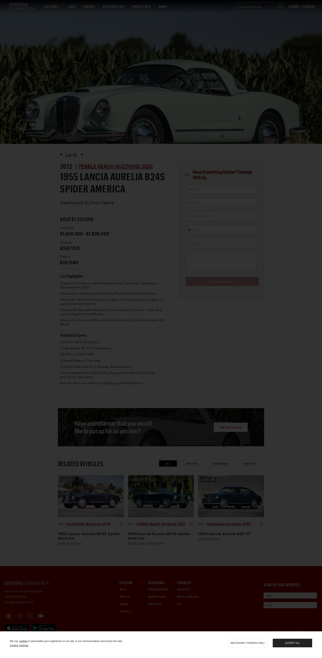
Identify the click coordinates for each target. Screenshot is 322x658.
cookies (23, 641)
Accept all (292, 643)
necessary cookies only (248, 643)
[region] (161, 644)
